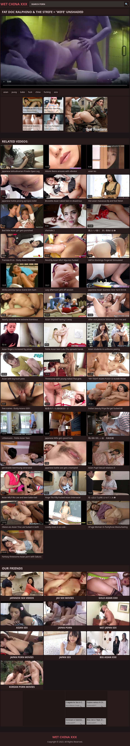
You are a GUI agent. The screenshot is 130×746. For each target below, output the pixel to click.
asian (5, 92)
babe (22, 92)
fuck (30, 92)
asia (56, 92)
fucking (47, 92)
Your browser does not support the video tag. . (65, 52)
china (38, 92)
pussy (14, 92)
